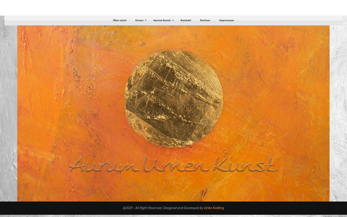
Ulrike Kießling (214, 210)
